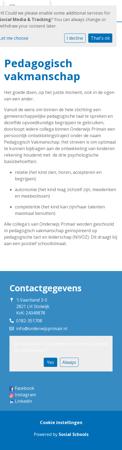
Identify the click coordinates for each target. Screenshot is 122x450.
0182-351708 (29, 321)
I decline (75, 38)
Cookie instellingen (61, 422)
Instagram (25, 395)
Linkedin (23, 401)
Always (69, 362)
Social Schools (74, 434)
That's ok (100, 38)
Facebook (24, 388)
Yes (50, 362)
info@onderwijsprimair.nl (41, 328)
